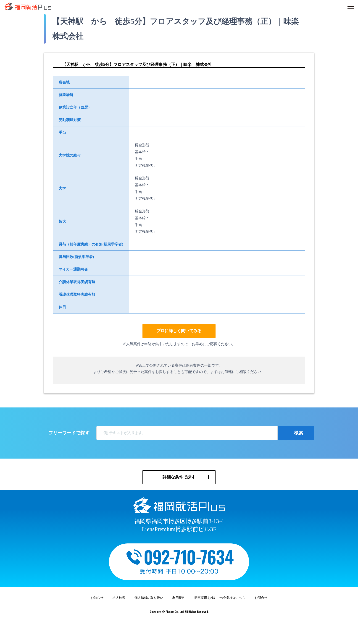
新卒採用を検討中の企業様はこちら (219, 598)
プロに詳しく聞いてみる (179, 331)
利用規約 (178, 598)
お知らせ (97, 598)
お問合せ (261, 598)
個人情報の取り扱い (148, 598)
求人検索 (119, 598)
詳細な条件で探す (179, 477)
